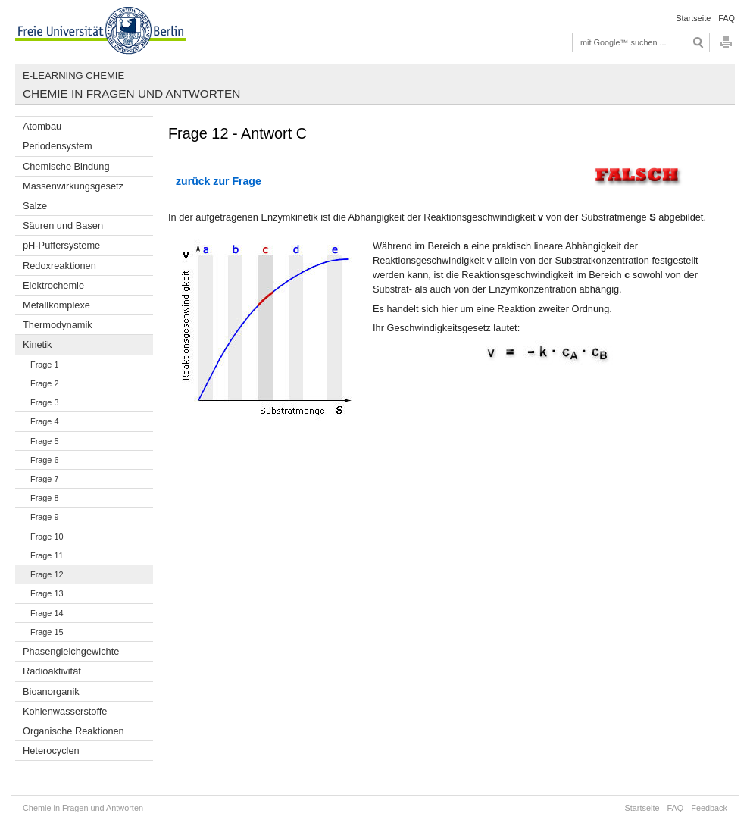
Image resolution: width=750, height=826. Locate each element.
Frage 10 (47, 536)
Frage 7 (44, 478)
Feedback (709, 807)
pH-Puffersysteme (61, 245)
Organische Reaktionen (73, 731)
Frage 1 (44, 364)
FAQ (726, 18)
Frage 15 (47, 632)
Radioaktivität (52, 671)
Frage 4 (44, 421)
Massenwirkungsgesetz (73, 186)
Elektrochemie (53, 285)
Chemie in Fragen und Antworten (131, 93)
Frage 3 (44, 402)
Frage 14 (47, 613)
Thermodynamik (57, 324)
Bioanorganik (51, 691)
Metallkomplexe (56, 305)
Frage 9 (44, 516)
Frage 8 (44, 497)
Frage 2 (44, 383)
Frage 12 (47, 574)
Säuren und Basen (63, 225)
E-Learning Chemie (73, 75)
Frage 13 (47, 593)
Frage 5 (44, 441)
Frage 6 (44, 460)
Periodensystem (57, 146)
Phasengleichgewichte (71, 651)
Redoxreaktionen (59, 265)
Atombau (42, 126)
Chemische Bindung (66, 166)
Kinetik (37, 344)
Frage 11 (47, 555)
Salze (35, 205)
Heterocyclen (51, 750)
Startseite (693, 18)
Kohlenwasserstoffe (65, 711)
